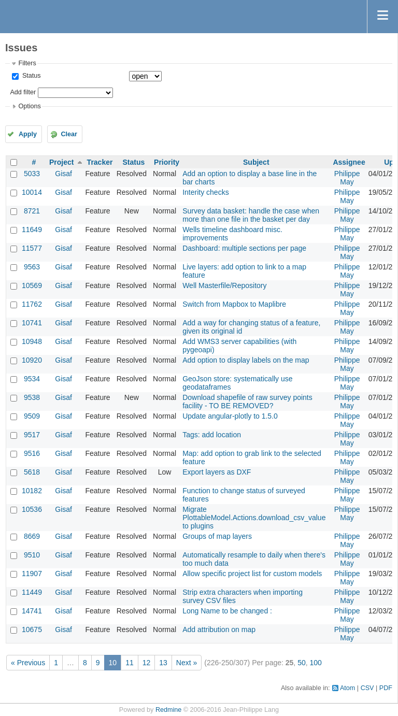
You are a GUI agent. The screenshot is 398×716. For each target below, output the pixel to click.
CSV (367, 688)
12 (147, 662)
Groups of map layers (217, 536)
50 (301, 662)
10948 (32, 341)
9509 (32, 416)
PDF (385, 688)
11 (129, 662)
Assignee (349, 162)
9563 (32, 267)
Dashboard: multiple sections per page (244, 248)
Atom (347, 688)
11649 (32, 229)
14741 (32, 611)
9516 (32, 453)
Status (30, 75)
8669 (32, 536)
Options (29, 106)
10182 (32, 490)
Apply (28, 134)
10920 (32, 360)
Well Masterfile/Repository (224, 285)
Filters (27, 63)
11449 (32, 592)
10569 (32, 285)
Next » (186, 662)
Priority (166, 162)
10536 (32, 509)
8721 (32, 211)
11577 (32, 248)
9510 (32, 555)
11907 (32, 573)
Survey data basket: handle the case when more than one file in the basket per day (250, 215)
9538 (32, 397)
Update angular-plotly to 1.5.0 (230, 416)
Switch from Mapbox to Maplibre (234, 304)
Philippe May (347, 177)
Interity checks (205, 192)
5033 (32, 173)
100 (316, 662)
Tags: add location (211, 435)
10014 (32, 192)
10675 (32, 629)
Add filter (23, 92)
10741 (32, 323)
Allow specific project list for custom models (252, 573)
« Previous (28, 662)
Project (61, 162)
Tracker (100, 162)
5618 (32, 472)
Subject (256, 162)
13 (163, 662)
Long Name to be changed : (227, 611)
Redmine (168, 709)
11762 (32, 304)
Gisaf (63, 173)
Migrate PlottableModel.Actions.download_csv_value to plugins (253, 517)
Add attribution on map (218, 629)
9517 (32, 435)
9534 (32, 379)
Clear (69, 134)
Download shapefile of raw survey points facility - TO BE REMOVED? (247, 401)
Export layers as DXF (216, 472)
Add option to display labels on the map (245, 360)
